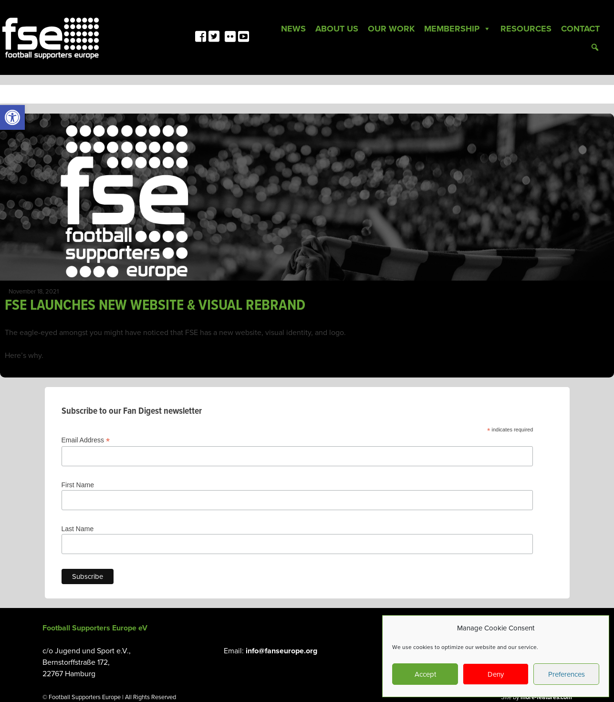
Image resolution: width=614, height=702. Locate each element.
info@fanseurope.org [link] (281, 651)
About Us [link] (336, 28)
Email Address (86, 440)
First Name (78, 485)
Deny (496, 674)
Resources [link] (526, 28)
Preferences (566, 674)
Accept (425, 674)
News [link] (293, 28)
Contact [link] (580, 28)
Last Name (78, 529)
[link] (12, 117)
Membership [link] (457, 28)
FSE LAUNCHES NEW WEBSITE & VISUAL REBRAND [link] (155, 305)
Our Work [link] (391, 28)
